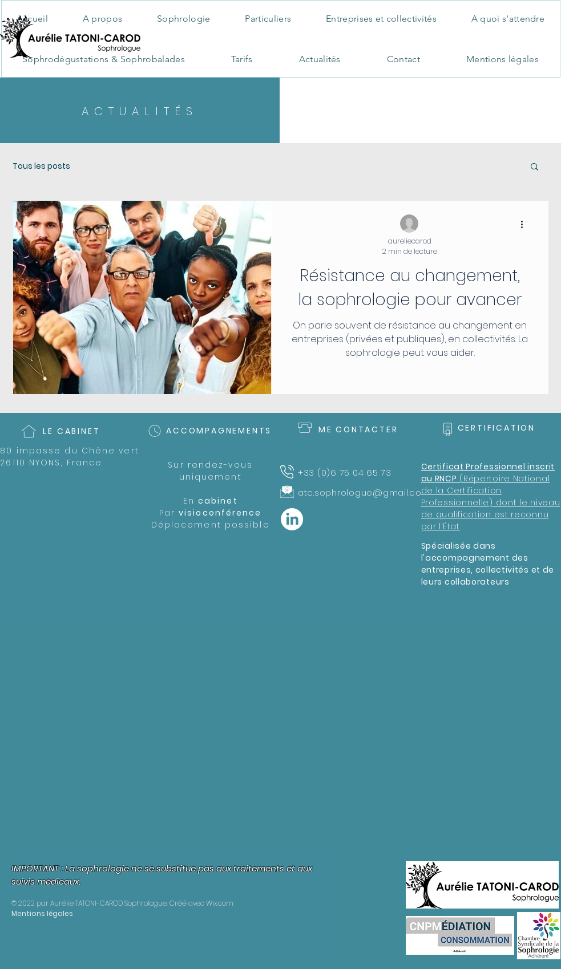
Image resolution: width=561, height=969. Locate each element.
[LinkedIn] (292, 519)
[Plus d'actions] (526, 224)
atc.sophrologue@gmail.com (364, 492)
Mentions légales (42, 913)
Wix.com (219, 903)
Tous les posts (41, 166)
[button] (534, 167)
